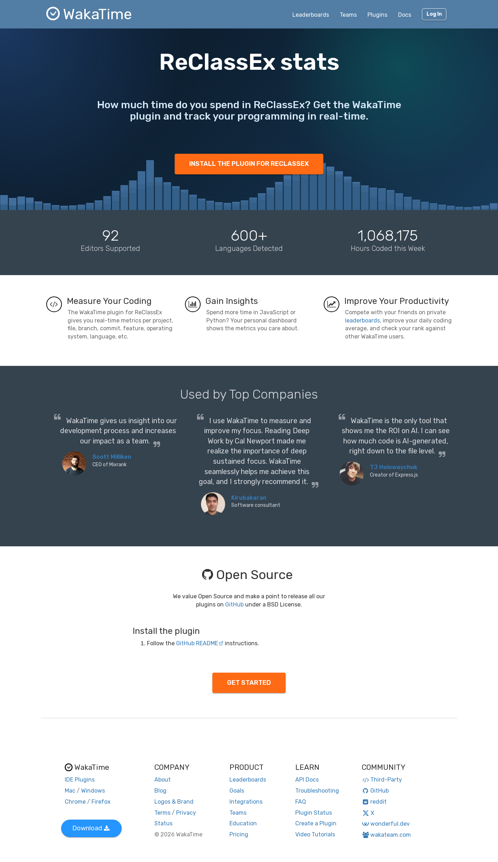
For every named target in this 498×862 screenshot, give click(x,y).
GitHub (234, 604)
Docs (404, 14)
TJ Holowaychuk (393, 467)
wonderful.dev (386, 823)
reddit (374, 801)
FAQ (300, 801)
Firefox (101, 801)
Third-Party (382, 779)
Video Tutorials (315, 834)
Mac (70, 790)
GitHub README (199, 643)
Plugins (377, 14)
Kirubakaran (248, 497)
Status (163, 823)
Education (243, 823)
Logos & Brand (174, 801)
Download (91, 828)
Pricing (238, 834)
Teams (348, 14)
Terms (162, 812)
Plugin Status (313, 812)
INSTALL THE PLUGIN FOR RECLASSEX (249, 164)
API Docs (307, 779)
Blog (160, 790)
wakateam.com (386, 834)
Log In (434, 14)
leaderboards (362, 320)
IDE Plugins (80, 779)
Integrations (246, 801)
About (162, 779)
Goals (236, 790)
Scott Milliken (111, 456)
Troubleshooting (317, 790)
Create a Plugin (316, 823)
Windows (93, 790)
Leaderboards (310, 14)
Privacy (186, 812)
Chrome (75, 801)
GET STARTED (249, 683)
